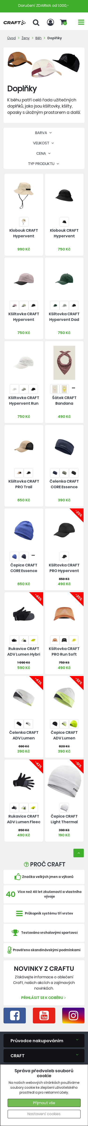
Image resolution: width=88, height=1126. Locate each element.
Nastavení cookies (44, 1114)
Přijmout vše (44, 1103)
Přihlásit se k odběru (44, 997)
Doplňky (54, 38)
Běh (38, 38)
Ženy (26, 38)
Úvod (11, 38)
